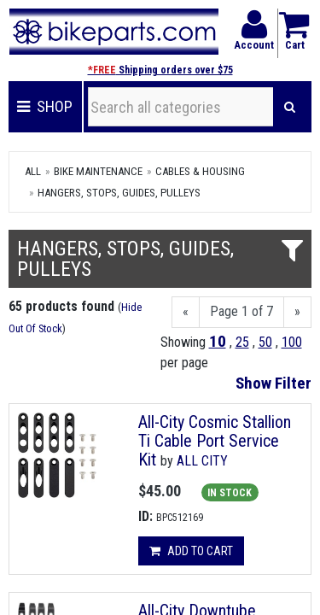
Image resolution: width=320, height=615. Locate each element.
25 (242, 342)
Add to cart (191, 551)
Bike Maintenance (98, 171)
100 (292, 342)
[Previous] (186, 312)
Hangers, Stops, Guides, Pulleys (119, 192)
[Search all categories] (181, 106)
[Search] (289, 106)
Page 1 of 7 (241, 311)
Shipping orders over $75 (160, 70)
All (33, 171)
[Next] (297, 312)
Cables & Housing (200, 171)
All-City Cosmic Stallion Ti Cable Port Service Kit (214, 441)
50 (265, 342)
